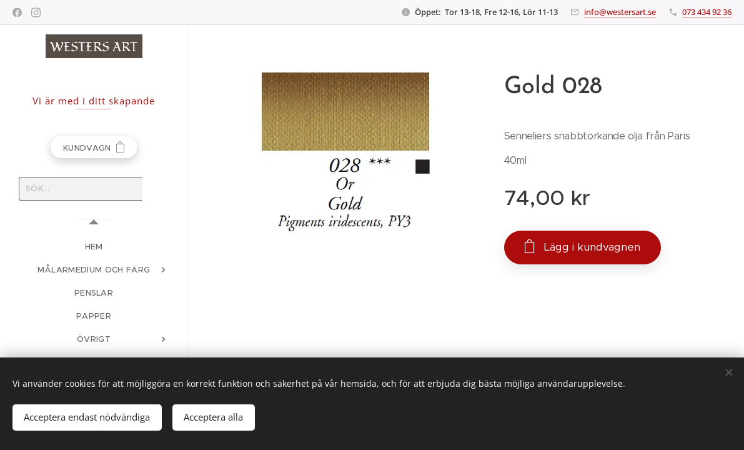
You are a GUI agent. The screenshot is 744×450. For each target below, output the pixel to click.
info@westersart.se (620, 12)
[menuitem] (94, 246)
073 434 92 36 (707, 12)
